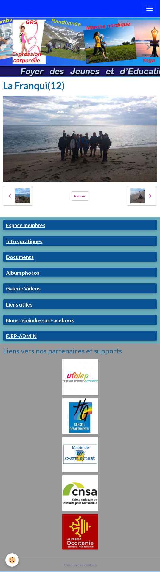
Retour (80, 196)
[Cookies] (12, 560)
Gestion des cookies (80, 565)
